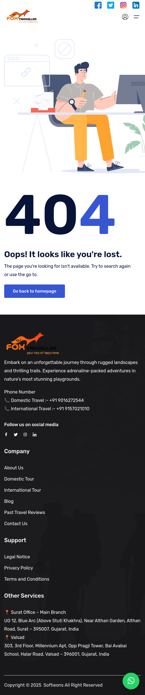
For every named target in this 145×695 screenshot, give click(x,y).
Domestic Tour (19, 479)
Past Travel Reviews (24, 512)
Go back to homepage (34, 291)
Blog (8, 501)
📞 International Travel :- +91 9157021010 (46, 408)
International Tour (22, 490)
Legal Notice (17, 556)
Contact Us (15, 523)
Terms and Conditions (26, 579)
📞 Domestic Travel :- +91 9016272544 (44, 400)
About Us (14, 467)
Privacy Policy (18, 568)
